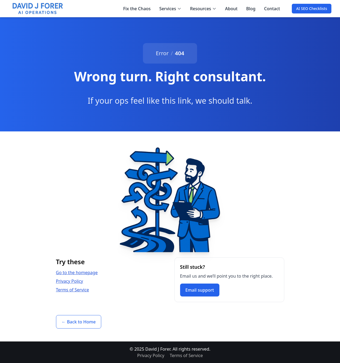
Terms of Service (72, 290)
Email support (199, 290)
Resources (203, 9)
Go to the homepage (77, 272)
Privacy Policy (69, 281)
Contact (272, 9)
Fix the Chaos (137, 9)
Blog (250, 9)
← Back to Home (79, 322)
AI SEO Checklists (311, 8)
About (231, 9)
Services (170, 9)
